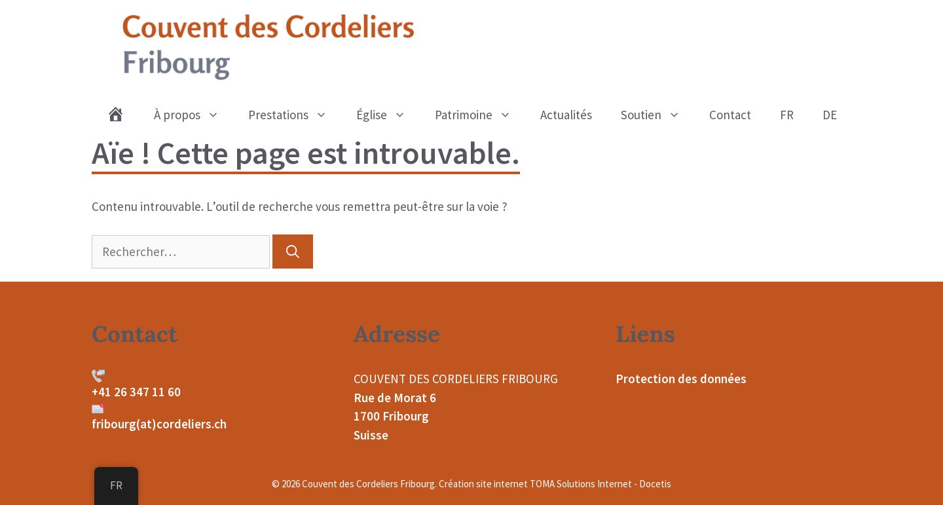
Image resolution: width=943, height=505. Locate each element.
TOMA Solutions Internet (581, 483)
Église (388, 114)
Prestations (295, 114)
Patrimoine (480, 114)
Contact (730, 114)
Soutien (658, 114)
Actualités (566, 114)
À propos (194, 114)
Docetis (655, 483)
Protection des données (681, 378)
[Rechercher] (292, 251)
